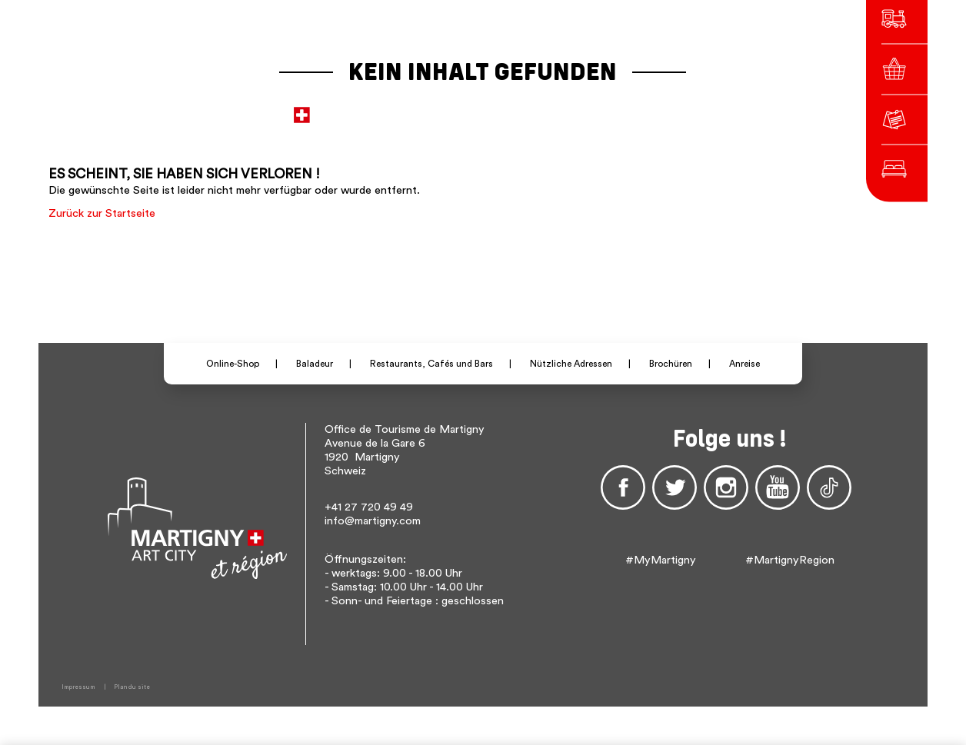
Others (696, 107)
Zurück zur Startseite (101, 213)
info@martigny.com (373, 521)
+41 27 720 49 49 (369, 507)
